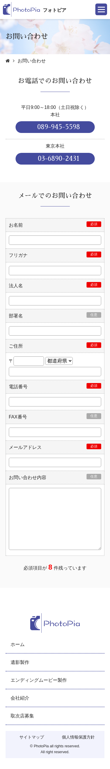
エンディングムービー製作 (39, 680)
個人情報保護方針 (78, 737)
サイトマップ (31, 737)
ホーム (18, 644)
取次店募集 (22, 715)
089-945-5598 (55, 127)
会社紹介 (20, 697)
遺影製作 (20, 662)
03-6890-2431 (55, 158)
